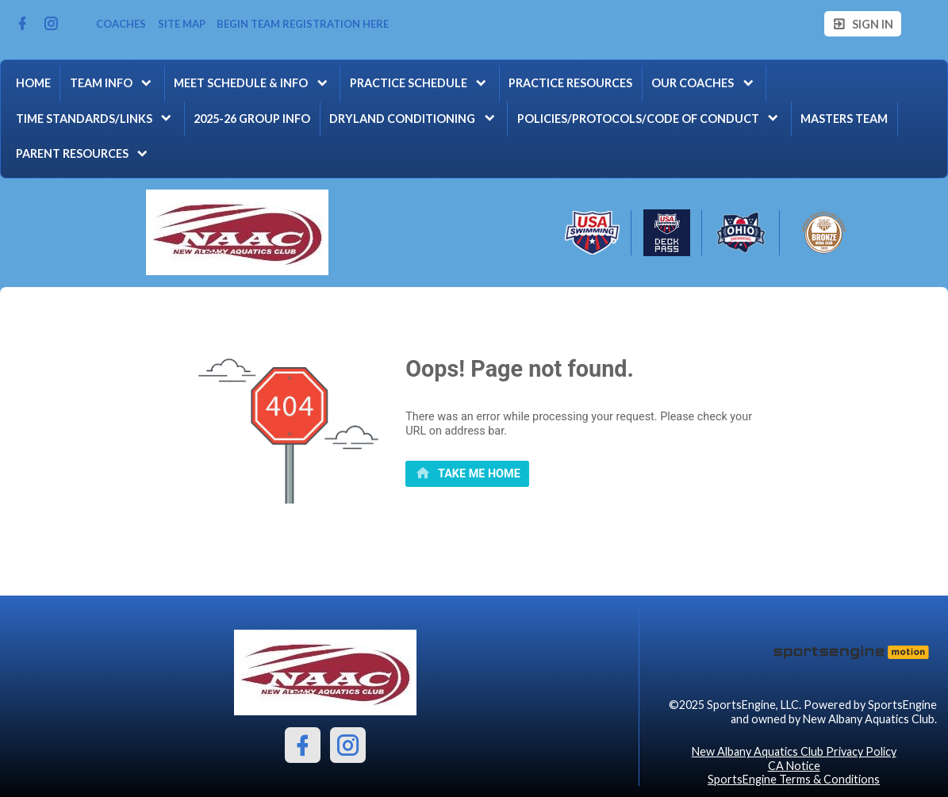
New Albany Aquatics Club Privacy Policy (794, 751)
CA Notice (794, 765)
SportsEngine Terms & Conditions (794, 779)
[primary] (467, 474)
